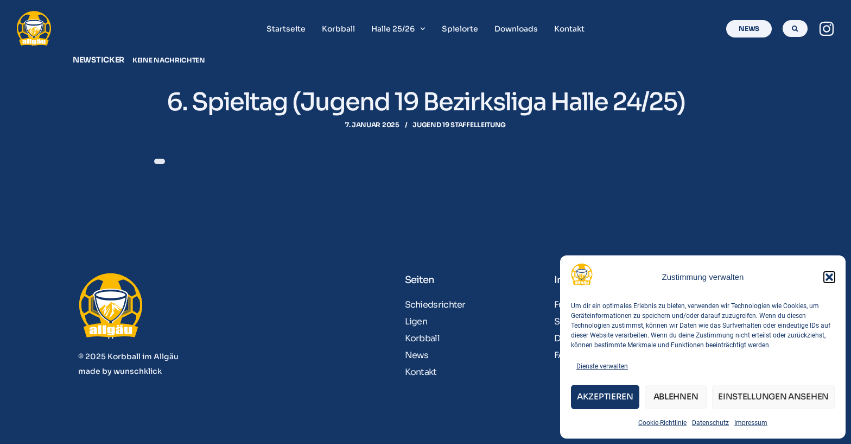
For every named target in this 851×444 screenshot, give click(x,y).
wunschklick (137, 371)
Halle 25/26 (398, 29)
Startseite (286, 29)
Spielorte (460, 29)
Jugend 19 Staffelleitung (459, 125)
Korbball (338, 29)
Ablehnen (675, 396)
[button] (829, 277)
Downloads (516, 29)
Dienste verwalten (602, 366)
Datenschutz (710, 423)
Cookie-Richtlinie (662, 423)
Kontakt (569, 29)
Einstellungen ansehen (773, 396)
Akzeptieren (605, 396)
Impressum (750, 423)
